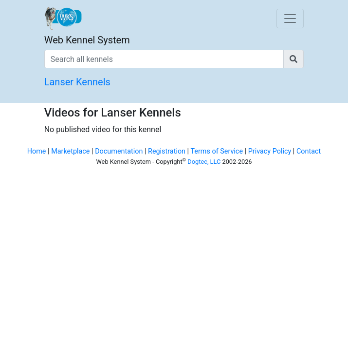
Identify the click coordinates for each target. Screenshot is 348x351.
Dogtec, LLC (203, 161)
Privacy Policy (270, 151)
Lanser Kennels (77, 82)
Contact (308, 151)
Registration (166, 151)
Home (36, 151)
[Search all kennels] (164, 59)
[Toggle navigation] (290, 18)
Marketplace (70, 151)
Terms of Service (216, 151)
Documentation (119, 151)
